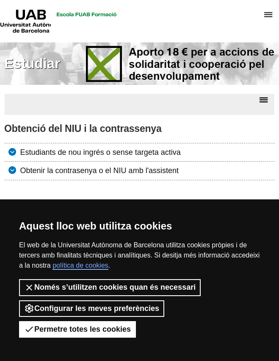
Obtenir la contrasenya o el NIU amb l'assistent (98, 170)
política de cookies (80, 265)
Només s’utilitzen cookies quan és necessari (110, 288)
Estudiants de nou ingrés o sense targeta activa (99, 152)
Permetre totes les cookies (77, 329)
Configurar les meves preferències (91, 308)
